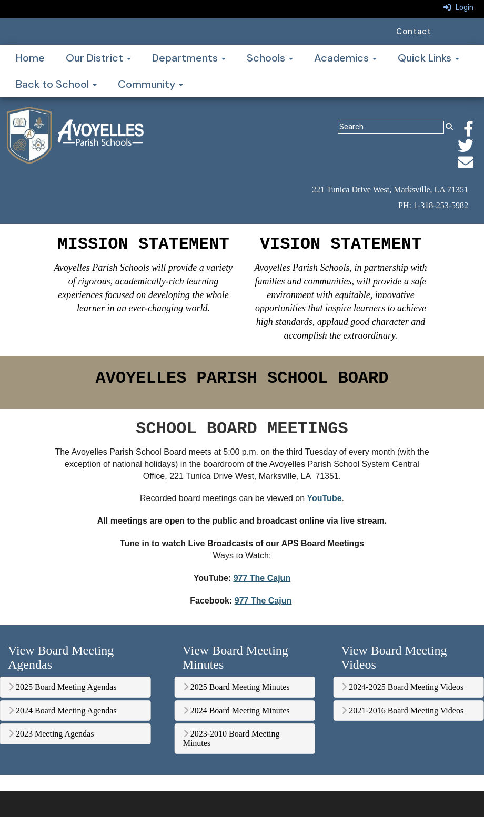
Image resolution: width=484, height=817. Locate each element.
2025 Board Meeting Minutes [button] (236, 686)
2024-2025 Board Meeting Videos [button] (402, 686)
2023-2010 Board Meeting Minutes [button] (231, 738)
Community (150, 84)
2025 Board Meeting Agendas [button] (62, 686)
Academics (345, 58)
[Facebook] (473, 132)
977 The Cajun (262, 578)
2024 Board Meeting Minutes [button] (236, 710)
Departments (189, 58)
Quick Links (428, 58)
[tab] (75, 687)
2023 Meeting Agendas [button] (51, 733)
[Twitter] (471, 149)
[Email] (471, 165)
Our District (98, 58)
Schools (270, 58)
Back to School (56, 84)
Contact (413, 31)
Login (458, 7)
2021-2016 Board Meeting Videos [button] (402, 710)
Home (30, 58)
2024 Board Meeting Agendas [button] (62, 710)
